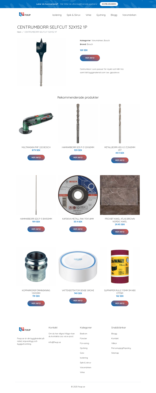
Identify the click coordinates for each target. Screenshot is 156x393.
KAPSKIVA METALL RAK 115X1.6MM (78, 220)
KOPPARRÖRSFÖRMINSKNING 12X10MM (36, 293)
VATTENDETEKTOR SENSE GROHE (78, 292)
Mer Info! (89, 60)
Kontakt (115, 340)
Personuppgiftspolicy (121, 350)
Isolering (57, 15)
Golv (82, 355)
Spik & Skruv (73, 15)
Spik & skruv (85, 364)
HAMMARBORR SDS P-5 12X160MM (78, 149)
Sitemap (115, 355)
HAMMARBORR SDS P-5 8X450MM (36, 220)
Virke (88, 15)
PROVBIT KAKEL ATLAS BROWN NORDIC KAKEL (120, 222)
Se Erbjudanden (109, 4)
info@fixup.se (55, 344)
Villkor (114, 345)
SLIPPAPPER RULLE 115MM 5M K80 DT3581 (120, 293)
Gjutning (100, 15)
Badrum (83, 335)
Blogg (114, 15)
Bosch (107, 42)
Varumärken (129, 15)
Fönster (83, 340)
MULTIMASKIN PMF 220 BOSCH (36, 149)
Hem (19, 34)
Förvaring (84, 345)
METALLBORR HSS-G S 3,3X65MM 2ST (119, 150)
